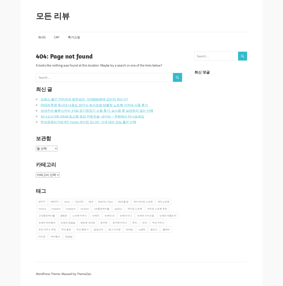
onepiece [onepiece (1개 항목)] (56, 208)
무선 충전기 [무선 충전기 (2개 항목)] (82, 229)
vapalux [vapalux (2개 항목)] (118, 208)
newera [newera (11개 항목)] (42, 208)
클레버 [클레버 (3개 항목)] (166, 229)
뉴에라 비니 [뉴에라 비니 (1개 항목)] (126, 215)
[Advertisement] (221, 109)
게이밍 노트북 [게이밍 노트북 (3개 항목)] (134, 208)
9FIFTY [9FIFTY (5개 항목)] (41, 201)
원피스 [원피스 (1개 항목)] (153, 229)
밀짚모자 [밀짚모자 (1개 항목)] (98, 229)
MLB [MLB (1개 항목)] (91, 201)
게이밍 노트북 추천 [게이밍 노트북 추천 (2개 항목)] (157, 208)
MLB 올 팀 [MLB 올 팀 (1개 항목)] (123, 201)
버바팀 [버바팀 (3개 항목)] (129, 229)
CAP (56, 37)
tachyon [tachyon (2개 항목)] (85, 208)
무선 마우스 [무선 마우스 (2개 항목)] (158, 222)
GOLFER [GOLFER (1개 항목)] (79, 201)
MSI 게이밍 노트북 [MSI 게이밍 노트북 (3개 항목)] (143, 201)
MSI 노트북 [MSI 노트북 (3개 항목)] (163, 201)
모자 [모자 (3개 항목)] (144, 222)
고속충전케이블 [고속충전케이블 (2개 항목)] (46, 215)
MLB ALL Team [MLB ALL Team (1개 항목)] (105, 201)
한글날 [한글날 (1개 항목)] (68, 236)
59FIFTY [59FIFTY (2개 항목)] (55, 201)
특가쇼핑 (74, 37)
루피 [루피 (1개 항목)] (134, 222)
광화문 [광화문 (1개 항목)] (63, 215)
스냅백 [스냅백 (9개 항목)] (141, 229)
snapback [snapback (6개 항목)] (70, 208)
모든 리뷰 (53, 16)
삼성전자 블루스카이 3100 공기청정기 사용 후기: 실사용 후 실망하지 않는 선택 (97, 110)
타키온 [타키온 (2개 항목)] (41, 236)
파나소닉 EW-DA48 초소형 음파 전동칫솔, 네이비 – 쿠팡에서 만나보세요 (92, 116)
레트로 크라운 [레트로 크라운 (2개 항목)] (87, 222)
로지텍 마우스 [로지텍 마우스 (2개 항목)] (120, 222)
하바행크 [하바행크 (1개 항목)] (55, 236)
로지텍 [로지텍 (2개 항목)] (103, 222)
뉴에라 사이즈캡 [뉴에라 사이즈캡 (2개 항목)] (145, 215)
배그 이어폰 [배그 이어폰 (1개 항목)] (114, 229)
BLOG (41, 37)
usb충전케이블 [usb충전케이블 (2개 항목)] (101, 208)
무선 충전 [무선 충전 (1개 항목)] (66, 229)
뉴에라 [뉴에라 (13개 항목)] (95, 215)
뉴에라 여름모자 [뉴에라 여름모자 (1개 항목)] (167, 215)
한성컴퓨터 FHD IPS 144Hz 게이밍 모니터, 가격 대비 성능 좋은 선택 (88, 122)
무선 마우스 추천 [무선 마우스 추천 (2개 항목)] (47, 229)
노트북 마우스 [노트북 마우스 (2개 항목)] (79, 215)
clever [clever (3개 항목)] (67, 201)
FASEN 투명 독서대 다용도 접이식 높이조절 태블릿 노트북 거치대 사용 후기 (94, 105)
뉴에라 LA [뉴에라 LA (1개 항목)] (110, 215)
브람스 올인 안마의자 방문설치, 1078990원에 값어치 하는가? (84, 99)
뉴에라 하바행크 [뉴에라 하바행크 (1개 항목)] (46, 222)
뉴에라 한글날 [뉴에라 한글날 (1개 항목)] (68, 222)
